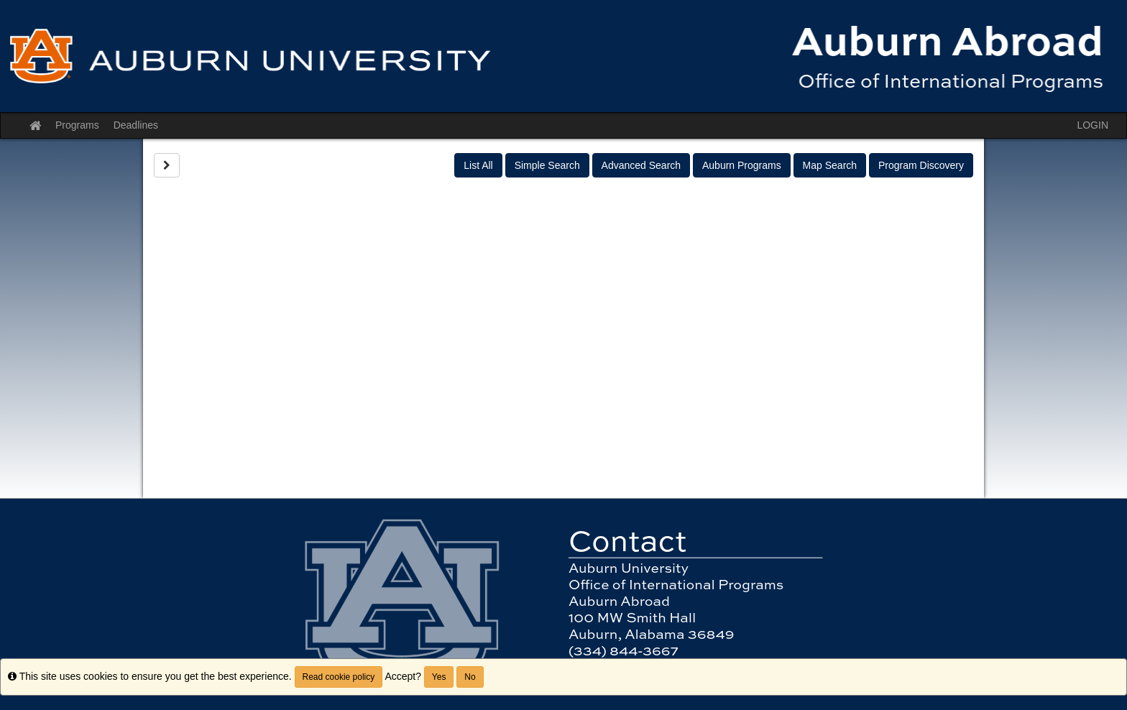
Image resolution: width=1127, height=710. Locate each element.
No (469, 677)
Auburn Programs (741, 165)
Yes (439, 677)
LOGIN (1092, 125)
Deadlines (136, 125)
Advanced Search (641, 165)
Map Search (830, 165)
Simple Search (547, 165)
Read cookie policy (339, 677)
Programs (77, 125)
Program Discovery (921, 165)
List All (478, 165)
